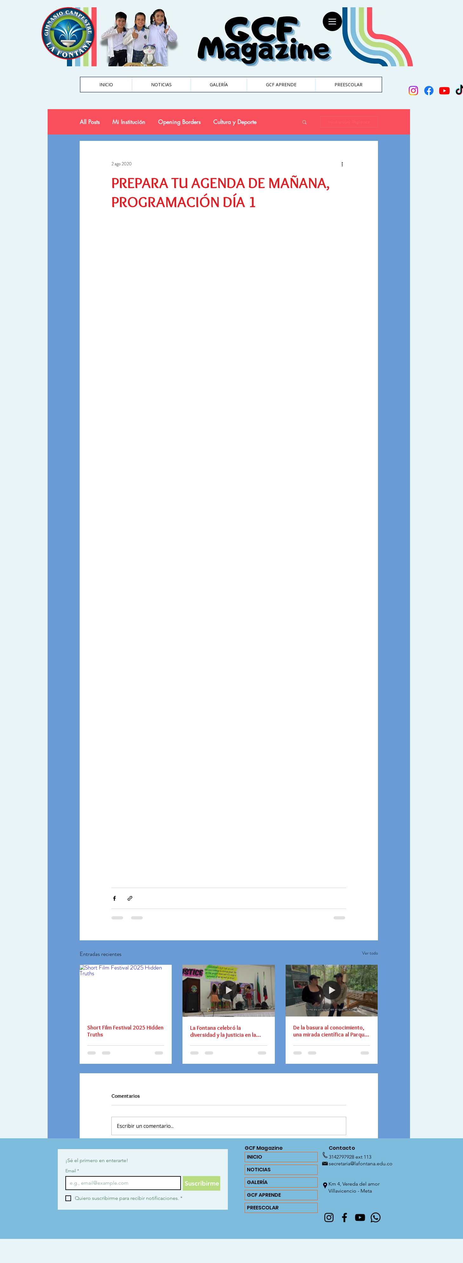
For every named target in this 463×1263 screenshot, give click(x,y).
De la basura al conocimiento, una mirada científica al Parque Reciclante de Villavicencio (330, 1031)
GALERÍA (257, 1182)
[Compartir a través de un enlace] (130, 898)
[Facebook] (344, 1217)
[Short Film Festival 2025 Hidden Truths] (126, 990)
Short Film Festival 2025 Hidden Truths (125, 1031)
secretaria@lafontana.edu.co (361, 1164)
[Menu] (332, 21)
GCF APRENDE (264, 1195)
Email (72, 1171)
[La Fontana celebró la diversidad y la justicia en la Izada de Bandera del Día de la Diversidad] (228, 991)
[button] (304, 121)
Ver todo (370, 953)
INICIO (254, 1157)
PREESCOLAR (263, 1207)
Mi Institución (128, 121)
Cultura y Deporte (234, 121)
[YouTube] (360, 1217)
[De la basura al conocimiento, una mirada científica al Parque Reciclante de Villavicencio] (332, 990)
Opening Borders (179, 121)
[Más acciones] (342, 164)
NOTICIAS (259, 1169)
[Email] (121, 1183)
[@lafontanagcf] (329, 1217)
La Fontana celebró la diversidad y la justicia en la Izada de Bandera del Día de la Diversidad (226, 1031)
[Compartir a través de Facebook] (114, 898)
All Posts (90, 121)
